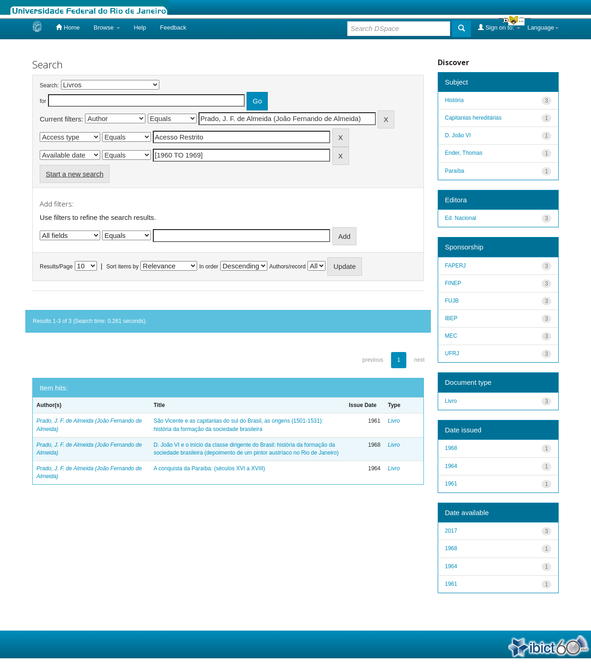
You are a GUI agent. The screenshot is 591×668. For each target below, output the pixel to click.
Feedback (173, 27)
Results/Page (56, 266)
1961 (451, 483)
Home (67, 27)
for (43, 101)
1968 (451, 448)
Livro (394, 421)
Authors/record (287, 266)
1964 (451, 466)
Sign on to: (499, 27)
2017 (451, 531)
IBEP (451, 318)
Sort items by (122, 266)
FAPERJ (455, 265)
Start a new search (74, 174)
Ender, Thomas (463, 153)
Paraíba (454, 171)
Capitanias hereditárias (473, 118)
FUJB (452, 301)
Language (543, 27)
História (454, 100)
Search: (49, 85)
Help (140, 27)
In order (208, 266)
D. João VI (458, 135)
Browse (107, 27)
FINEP (453, 283)
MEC (451, 336)
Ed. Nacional (460, 218)
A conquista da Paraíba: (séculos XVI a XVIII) (209, 468)
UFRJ (452, 353)
